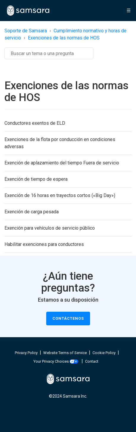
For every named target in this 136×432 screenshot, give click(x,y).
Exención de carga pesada (31, 212)
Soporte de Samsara (25, 30)
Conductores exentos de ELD (34, 123)
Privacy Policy (26, 353)
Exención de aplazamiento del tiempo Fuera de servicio (61, 163)
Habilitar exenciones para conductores (44, 244)
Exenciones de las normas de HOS (64, 38)
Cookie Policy (104, 353)
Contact (91, 361)
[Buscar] (48, 53)
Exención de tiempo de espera (36, 179)
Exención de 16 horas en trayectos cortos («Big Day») (59, 195)
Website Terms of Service (65, 353)
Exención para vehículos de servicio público (49, 228)
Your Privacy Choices (55, 361)
